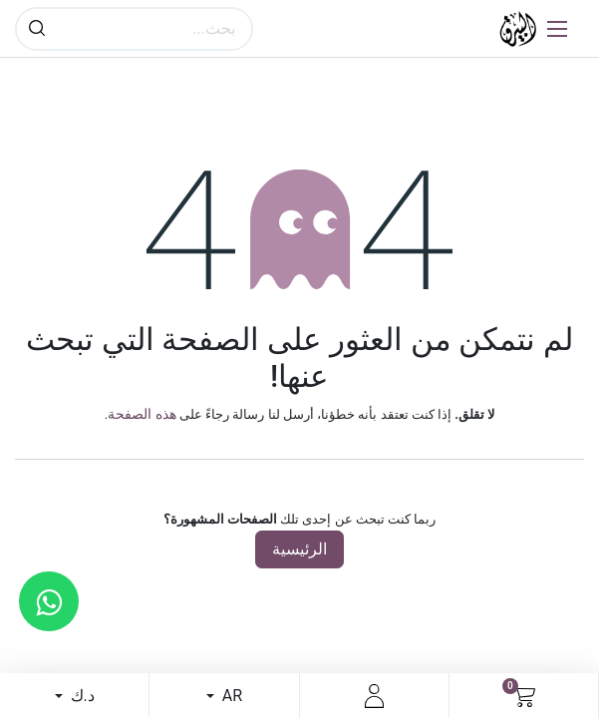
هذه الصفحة (141, 414)
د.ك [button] (81, 695)
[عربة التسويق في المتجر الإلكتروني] (523, 696)
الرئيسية (299, 548)
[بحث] (37, 29)
